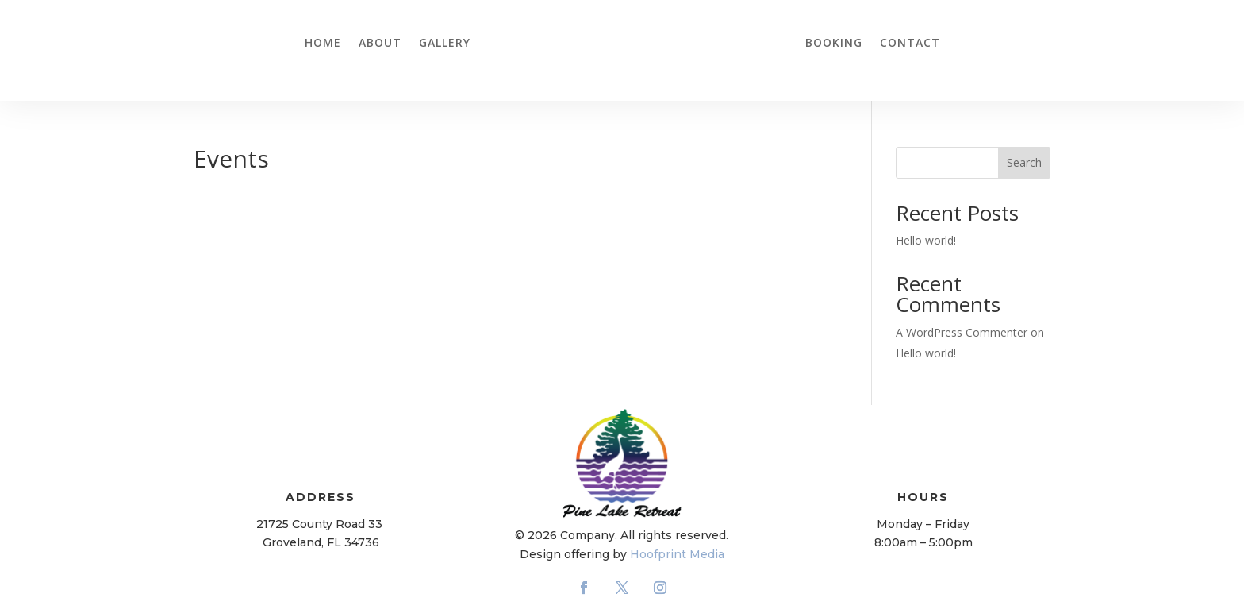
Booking (833, 42)
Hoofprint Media (677, 554)
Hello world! (926, 240)
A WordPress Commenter (961, 332)
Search (1024, 162)
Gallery (444, 42)
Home (323, 42)
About (380, 42)
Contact (910, 42)
